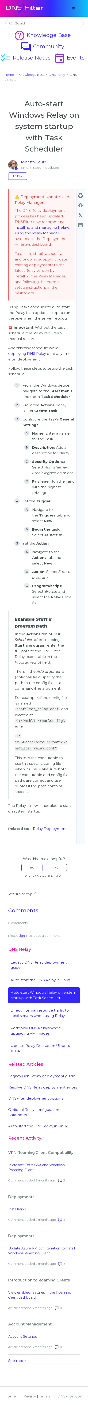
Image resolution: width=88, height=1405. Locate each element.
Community (42, 46)
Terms (44, 1395)
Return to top (23, 892)
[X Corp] (80, 215)
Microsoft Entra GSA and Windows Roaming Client (36, 1166)
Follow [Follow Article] (17, 176)
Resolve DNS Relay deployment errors (42, 1086)
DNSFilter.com (70, 1395)
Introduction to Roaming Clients (39, 1279)
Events (69, 58)
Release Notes (25, 58)
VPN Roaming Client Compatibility (40, 1151)
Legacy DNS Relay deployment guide (41, 1075)
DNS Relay (57, 74)
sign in (23, 934)
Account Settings (22, 1335)
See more (17, 1359)
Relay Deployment (50, 827)
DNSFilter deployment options (35, 1097)
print (80, 195)
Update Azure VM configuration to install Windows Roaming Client (41, 1249)
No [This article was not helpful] (56, 866)
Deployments (21, 1195)
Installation (17, 1208)
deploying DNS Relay (27, 353)
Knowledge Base (42, 35)
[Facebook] (80, 205)
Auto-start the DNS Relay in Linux (40, 979)
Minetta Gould (33, 162)
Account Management (30, 1323)
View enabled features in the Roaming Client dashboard (39, 1293)
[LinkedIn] (80, 225)
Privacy (29, 1395)
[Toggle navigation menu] (73, 8)
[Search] (44, 23)
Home (9, 74)
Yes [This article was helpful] (32, 866)
